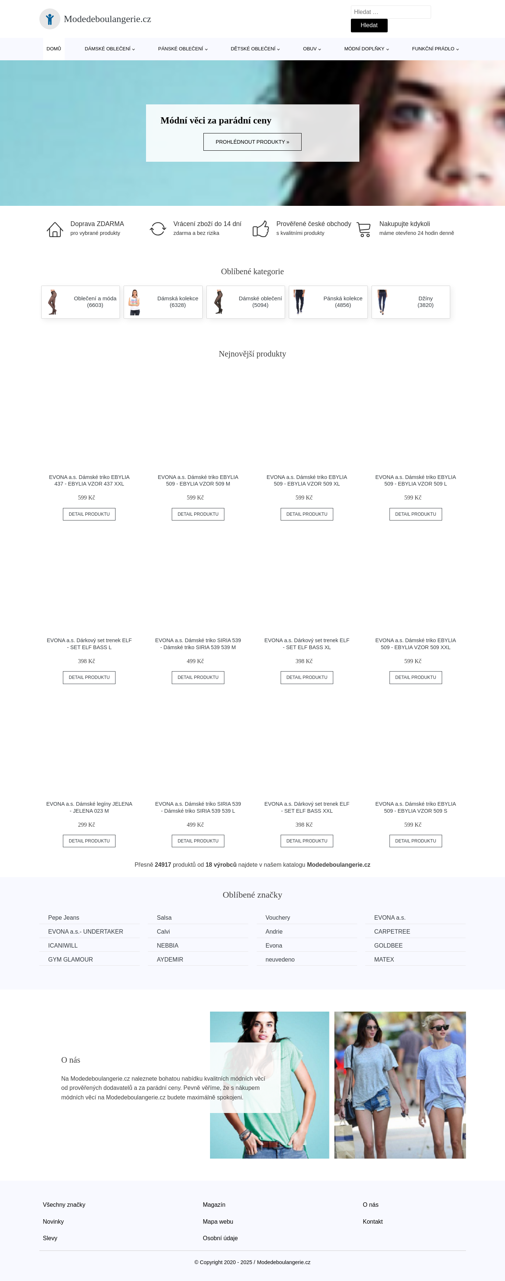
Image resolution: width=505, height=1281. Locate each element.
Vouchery (279, 918)
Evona (275, 945)
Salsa (165, 918)
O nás (371, 1205)
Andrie (275, 931)
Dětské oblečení (253, 48)
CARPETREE (395, 931)
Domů (54, 48)
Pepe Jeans (64, 918)
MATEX (387, 959)
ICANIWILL (63, 945)
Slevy (50, 1238)
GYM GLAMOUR (71, 959)
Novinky (53, 1221)
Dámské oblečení (107, 48)
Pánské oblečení (180, 48)
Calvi (164, 931)
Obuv (310, 48)
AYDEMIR (171, 959)
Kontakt (373, 1221)
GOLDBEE (391, 945)
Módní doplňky (364, 48)
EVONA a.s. (392, 918)
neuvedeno (281, 959)
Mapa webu (218, 1221)
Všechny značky (64, 1205)
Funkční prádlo (433, 48)
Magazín (214, 1205)
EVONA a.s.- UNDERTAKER (86, 931)
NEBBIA (168, 945)
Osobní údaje (220, 1238)
